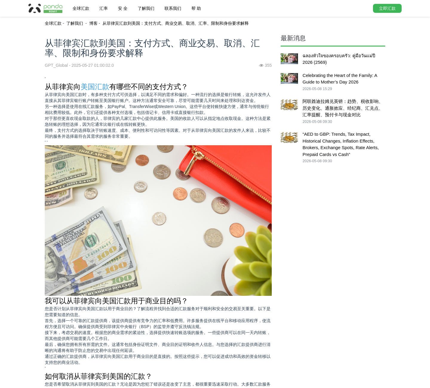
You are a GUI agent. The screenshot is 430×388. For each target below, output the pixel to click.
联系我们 (173, 8)
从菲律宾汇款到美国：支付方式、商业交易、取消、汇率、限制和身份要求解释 (175, 23)
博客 (93, 23)
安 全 (123, 8)
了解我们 (146, 8)
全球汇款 (81, 8)
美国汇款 (95, 87)
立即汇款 (387, 8)
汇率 (103, 8)
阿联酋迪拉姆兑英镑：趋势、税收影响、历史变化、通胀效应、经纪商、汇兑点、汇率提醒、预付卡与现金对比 (342, 108)
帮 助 (196, 8)
